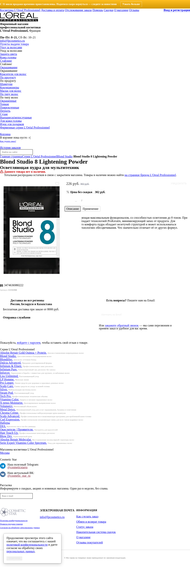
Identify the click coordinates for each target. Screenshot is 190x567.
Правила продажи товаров (11, 524)
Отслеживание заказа (78, 10)
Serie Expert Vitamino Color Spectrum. (23, 442)
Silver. (4, 389)
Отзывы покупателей (89, 542)
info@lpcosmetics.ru (12, 40)
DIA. (3, 426)
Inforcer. (5, 372)
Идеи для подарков (12, 124)
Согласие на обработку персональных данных (20, 527)
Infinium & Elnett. (11, 366)
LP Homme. (7, 379)
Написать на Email (111, 314)
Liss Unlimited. (9, 376)
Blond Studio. (8, 356)
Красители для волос (13, 74)
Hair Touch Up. (9, 432)
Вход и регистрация (177, 10)
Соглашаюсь (14, 558)
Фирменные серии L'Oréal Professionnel (25, 127)
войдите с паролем (28, 342)
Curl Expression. (10, 419)
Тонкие (4, 104)
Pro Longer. (7, 382)
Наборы (5, 422)
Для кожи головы (11, 120)
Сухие (4, 114)
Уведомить (179, 183)
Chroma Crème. (9, 412)
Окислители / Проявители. (16, 429)
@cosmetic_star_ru (18, 475)
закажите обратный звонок (122, 325)
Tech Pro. (5, 396)
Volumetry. (6, 406)
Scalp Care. (7, 386)
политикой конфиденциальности (27, 544)
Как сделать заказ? (8, 141)
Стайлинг (6, 60)
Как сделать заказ (87, 516)
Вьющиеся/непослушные (16, 117)
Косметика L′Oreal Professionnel (20, 10)
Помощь (97, 10)
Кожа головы (8, 57)
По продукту (8, 77)
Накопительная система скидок (96, 532)
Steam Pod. (7, 392)
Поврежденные (9, 107)
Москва (5, 452)
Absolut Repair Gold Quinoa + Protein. (23, 352)
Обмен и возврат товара (91, 521)
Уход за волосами (11, 47)
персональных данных (20, 551)
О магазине (121, 10)
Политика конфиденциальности (13, 520)
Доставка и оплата (52, 10)
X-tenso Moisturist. (11, 402)
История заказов (10, 147)
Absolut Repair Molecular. (16, 439)
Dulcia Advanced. (10, 362)
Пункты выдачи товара (14, 44)
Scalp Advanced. (10, 416)
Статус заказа (84, 526)
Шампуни (6, 84)
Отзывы (134, 10)
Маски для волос (10, 90)
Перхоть (5, 110)
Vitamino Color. (9, 399)
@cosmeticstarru (17, 467)
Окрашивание (8, 67)
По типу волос (9, 94)
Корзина (5, 134)
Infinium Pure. (8, 369)
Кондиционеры (9, 87)
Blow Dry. (6, 436)
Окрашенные (8, 100)
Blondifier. (6, 359)
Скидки (108, 10)
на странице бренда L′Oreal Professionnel (150, 175)
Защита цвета (8, 54)
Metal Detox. (8, 409)
